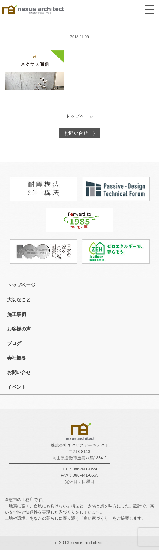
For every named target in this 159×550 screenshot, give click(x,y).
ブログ (14, 343)
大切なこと (19, 299)
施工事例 (16, 314)
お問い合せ (76, 133)
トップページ (79, 116)
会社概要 (16, 357)
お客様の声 (19, 328)
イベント (16, 387)
